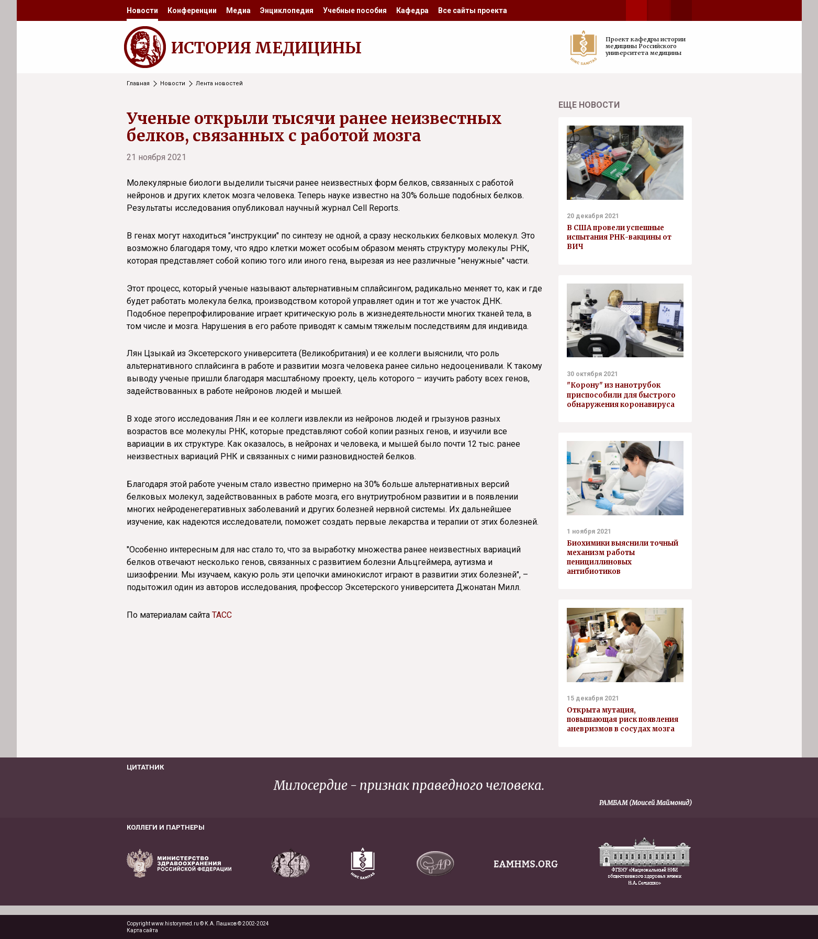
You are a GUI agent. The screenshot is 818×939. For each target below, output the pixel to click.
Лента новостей (219, 83)
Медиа (238, 10)
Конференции (192, 10)
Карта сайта (142, 930)
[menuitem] (142, 10)
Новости (142, 10)
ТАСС (222, 615)
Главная (138, 83)
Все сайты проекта (472, 10)
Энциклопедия (286, 10)
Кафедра (412, 10)
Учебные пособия (355, 10)
